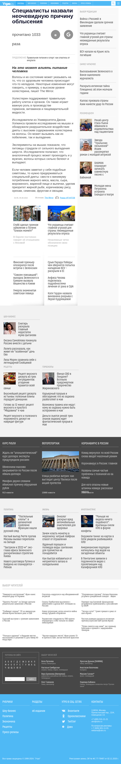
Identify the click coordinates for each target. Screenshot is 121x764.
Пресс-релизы (86, 3)
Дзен (67, 727)
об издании (38, 711)
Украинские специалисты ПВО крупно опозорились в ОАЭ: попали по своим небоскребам (58, 621)
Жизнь (74, 3)
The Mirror (49, 198)
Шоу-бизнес (32, 3)
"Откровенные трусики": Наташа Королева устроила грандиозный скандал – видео (99, 595)
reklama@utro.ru (98, 730)
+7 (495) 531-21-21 (99, 719)
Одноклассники (74, 716)
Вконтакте (70, 711)
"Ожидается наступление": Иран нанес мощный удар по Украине (18, 595)
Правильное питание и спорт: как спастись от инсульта (48, 59)
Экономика (55, 3)
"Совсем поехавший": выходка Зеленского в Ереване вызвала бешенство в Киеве (26, 279)
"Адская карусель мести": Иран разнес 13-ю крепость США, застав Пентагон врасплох (60, 637)
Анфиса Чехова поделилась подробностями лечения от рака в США (60, 282)
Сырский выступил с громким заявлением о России (20, 620)
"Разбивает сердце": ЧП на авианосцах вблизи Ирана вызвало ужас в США (18, 612)
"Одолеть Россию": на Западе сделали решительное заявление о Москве (18, 603)
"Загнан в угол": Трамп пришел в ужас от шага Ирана (98, 612)
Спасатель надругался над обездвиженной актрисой (60, 595)
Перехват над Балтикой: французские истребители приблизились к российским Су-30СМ (99, 604)
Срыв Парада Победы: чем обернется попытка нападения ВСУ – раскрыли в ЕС (61, 267)
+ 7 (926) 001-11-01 (100, 728)
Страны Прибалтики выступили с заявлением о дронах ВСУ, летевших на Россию (58, 604)
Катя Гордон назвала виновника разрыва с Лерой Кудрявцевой (60, 296)
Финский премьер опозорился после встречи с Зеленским (25, 265)
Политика (43, 3)
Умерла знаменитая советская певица (24, 292)
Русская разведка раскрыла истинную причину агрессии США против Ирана (97, 620)
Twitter (69, 721)
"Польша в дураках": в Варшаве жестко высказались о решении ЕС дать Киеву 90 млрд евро (20, 638)
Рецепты (65, 3)
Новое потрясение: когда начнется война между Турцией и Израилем (59, 612)
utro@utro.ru (96, 722)
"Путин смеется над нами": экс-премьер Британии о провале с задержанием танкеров (98, 628)
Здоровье (20, 3)
